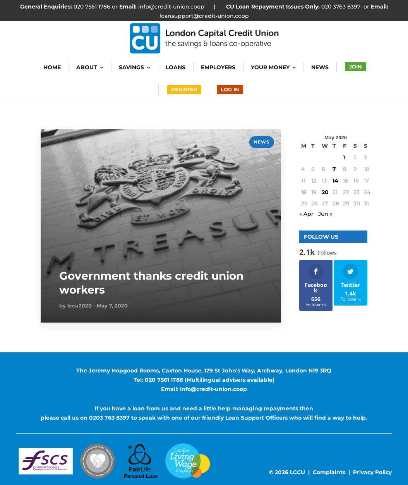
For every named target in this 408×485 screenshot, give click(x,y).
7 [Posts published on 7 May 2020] (334, 169)
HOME (52, 67)
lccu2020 (79, 305)
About (86, 67)
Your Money (270, 67)
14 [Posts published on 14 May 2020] (335, 180)
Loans (175, 67)
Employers (218, 67)
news (261, 142)
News (320, 67)
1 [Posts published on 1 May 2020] (344, 157)
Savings (131, 67)
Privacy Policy (372, 472)
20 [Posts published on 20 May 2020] (325, 192)
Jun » (325, 213)
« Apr (306, 213)
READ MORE (58, 140)
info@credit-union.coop (170, 6)
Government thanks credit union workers (151, 282)
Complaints (329, 472)
